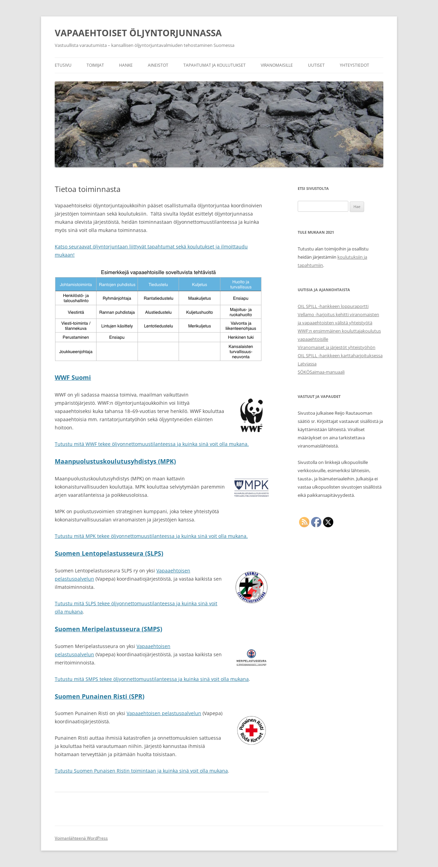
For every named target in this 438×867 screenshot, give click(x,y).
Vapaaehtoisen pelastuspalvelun (164, 713)
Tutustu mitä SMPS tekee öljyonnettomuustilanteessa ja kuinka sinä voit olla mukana (152, 679)
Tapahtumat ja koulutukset (214, 65)
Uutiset (316, 65)
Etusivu (63, 65)
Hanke (126, 65)
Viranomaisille (277, 65)
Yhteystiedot (354, 65)
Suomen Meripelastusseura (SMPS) (108, 629)
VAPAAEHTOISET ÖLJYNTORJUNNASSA (138, 33)
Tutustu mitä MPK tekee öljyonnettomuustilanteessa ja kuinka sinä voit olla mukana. (151, 536)
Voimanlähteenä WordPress (81, 838)
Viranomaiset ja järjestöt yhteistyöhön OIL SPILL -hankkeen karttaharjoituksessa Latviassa (340, 355)
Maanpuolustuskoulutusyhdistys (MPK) (115, 461)
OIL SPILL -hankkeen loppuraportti (333, 306)
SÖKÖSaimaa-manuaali (321, 372)
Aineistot (158, 65)
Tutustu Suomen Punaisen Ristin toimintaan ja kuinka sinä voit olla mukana (141, 770)
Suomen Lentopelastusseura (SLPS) (109, 553)
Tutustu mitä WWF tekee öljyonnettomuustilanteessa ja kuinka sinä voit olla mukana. (152, 444)
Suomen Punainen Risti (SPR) (99, 696)
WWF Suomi (73, 377)
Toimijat (95, 65)
